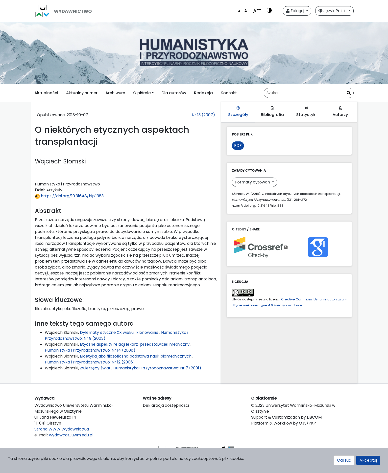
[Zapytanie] (308, 93)
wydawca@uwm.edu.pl (71, 435)
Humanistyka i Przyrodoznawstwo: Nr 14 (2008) (90, 350)
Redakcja (203, 93)
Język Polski (332, 11)
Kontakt (229, 93)
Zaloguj (295, 11)
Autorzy (340, 111)
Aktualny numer (81, 93)
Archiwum (115, 93)
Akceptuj (368, 460)
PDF (238, 145)
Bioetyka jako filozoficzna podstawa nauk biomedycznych (136, 356)
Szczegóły (238, 111)
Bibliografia (272, 111)
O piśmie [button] (142, 93)
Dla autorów (174, 93)
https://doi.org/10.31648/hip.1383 (69, 196)
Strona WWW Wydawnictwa (61, 429)
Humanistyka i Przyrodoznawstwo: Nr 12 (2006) (90, 362)
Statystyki (306, 111)
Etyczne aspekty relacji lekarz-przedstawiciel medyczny (135, 344)
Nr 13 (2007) (203, 115)
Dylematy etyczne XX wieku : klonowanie (119, 332)
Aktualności (46, 93)
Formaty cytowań (253, 182)
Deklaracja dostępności (166, 405)
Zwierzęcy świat (96, 368)
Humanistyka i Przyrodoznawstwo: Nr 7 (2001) (157, 368)
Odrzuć (344, 460)
